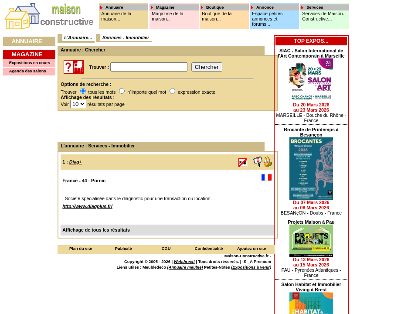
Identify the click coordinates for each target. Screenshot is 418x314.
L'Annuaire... (78, 37)
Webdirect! (184, 261)
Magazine (27, 54)
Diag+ (75, 161)
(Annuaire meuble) (185, 267)
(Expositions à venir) (251, 267)
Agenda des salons (27, 71)
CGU (166, 248)
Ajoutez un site (251, 248)
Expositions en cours (29, 63)
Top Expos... (311, 41)
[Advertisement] (165, 126)
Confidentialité (209, 248)
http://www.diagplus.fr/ (87, 206)
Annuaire (27, 41)
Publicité (123, 248)
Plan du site (80, 248)
